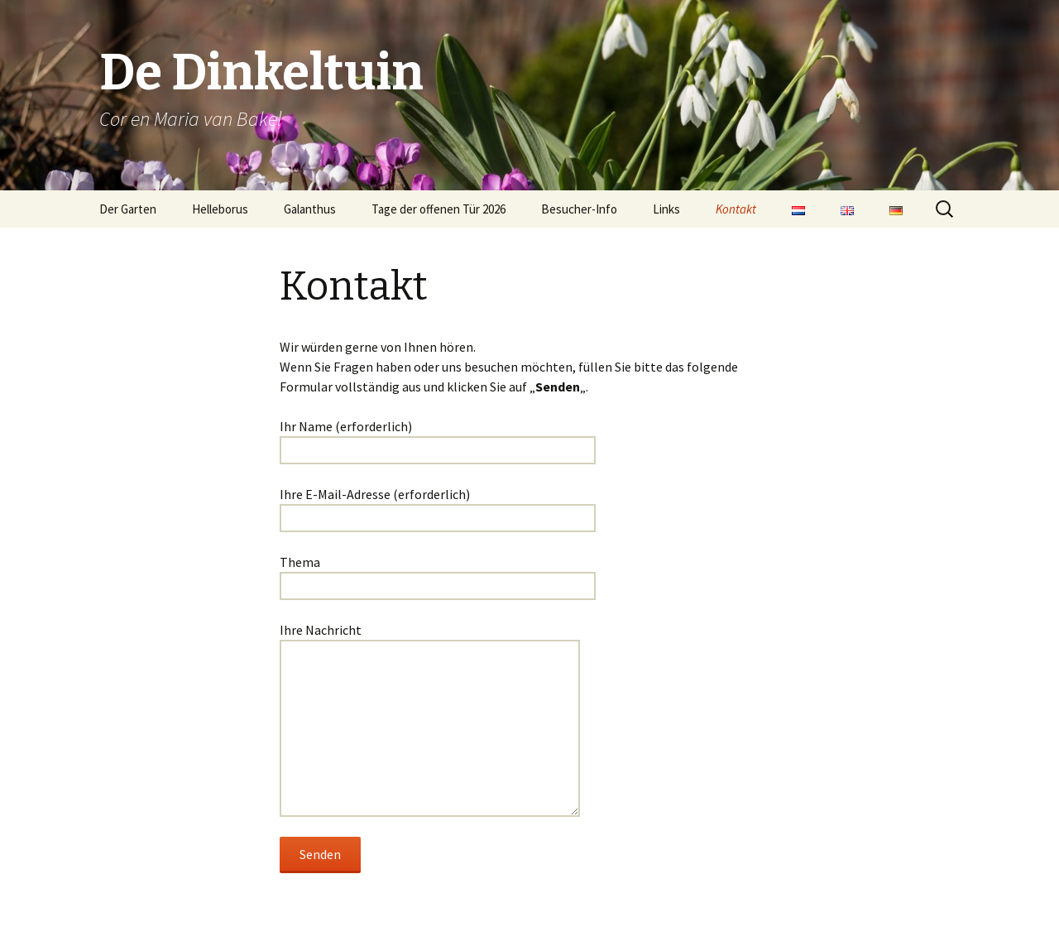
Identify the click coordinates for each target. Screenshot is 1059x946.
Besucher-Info (579, 209)
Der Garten (127, 209)
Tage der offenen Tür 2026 (438, 209)
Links (666, 209)
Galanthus (310, 209)
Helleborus (220, 209)
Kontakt (736, 209)
